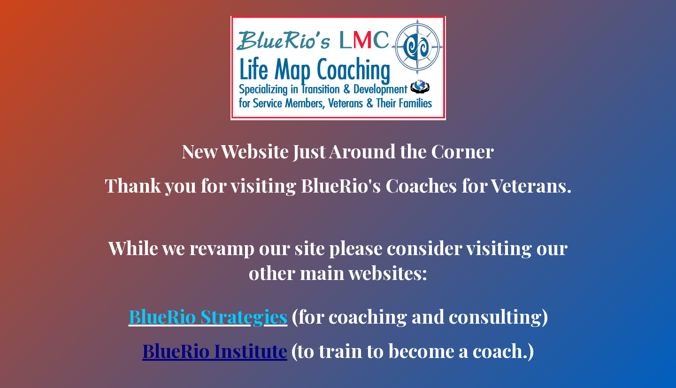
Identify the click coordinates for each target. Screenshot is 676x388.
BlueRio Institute (214, 350)
